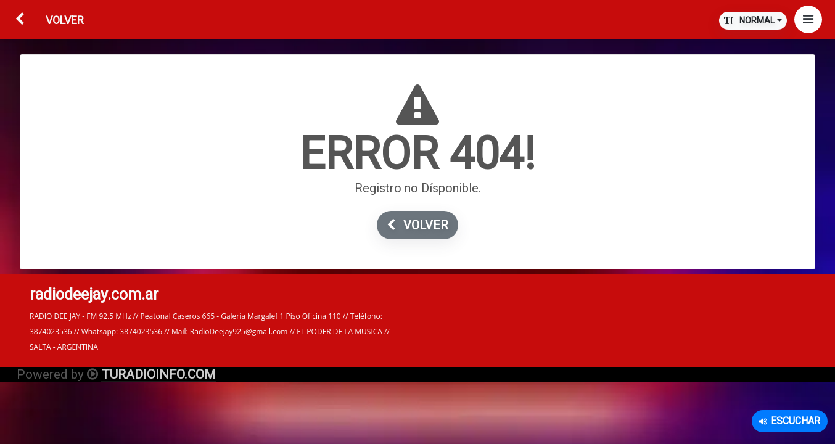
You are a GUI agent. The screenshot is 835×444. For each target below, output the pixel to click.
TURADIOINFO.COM (158, 375)
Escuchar (789, 421)
